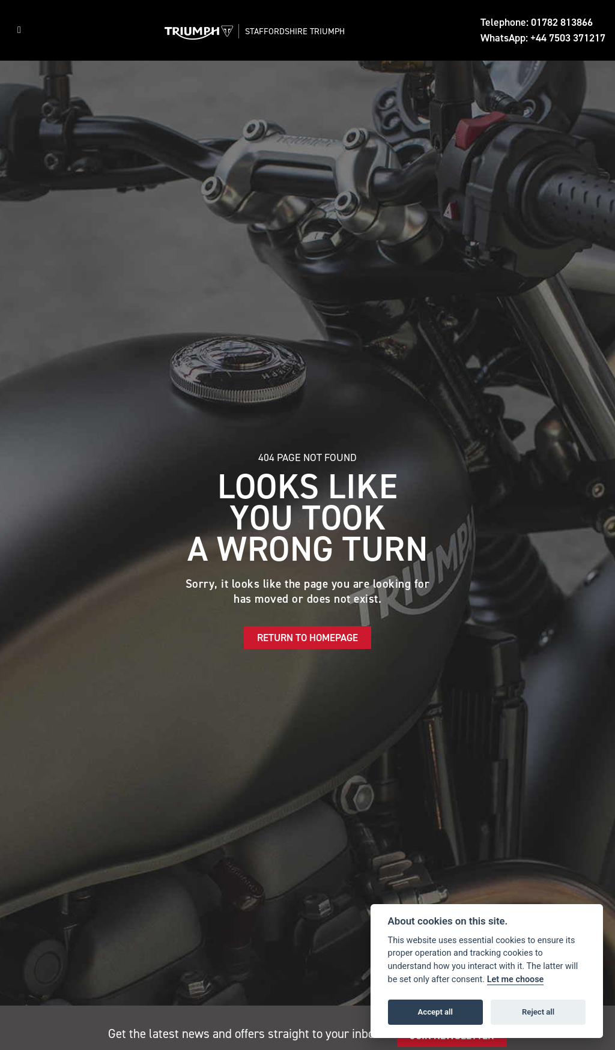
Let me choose (515, 979)
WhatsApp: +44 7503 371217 (542, 38)
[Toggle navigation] (19, 30)
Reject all (538, 1011)
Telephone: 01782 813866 (536, 22)
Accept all (435, 1011)
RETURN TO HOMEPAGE (307, 637)
